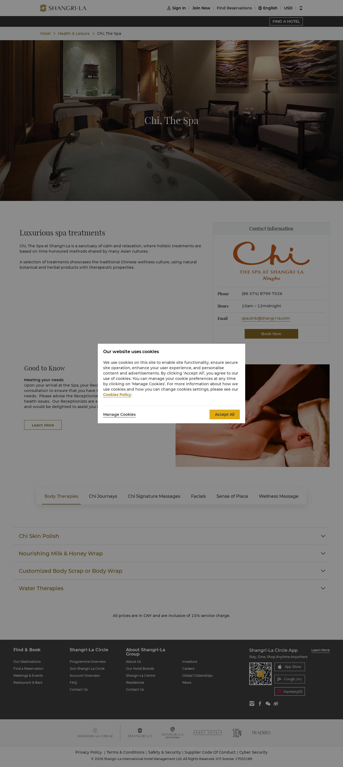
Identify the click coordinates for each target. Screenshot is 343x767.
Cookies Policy (117, 394)
